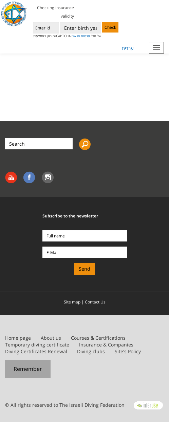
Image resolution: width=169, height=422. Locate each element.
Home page (18, 338)
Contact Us (95, 302)
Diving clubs (91, 351)
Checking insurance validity (55, 12)
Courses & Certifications (98, 338)
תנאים (76, 36)
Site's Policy (128, 351)
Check (110, 27)
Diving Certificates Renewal (36, 351)
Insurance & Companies (106, 344)
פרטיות (85, 36)
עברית (128, 48)
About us (51, 338)
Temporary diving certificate (37, 344)
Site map (72, 302)
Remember (28, 369)
